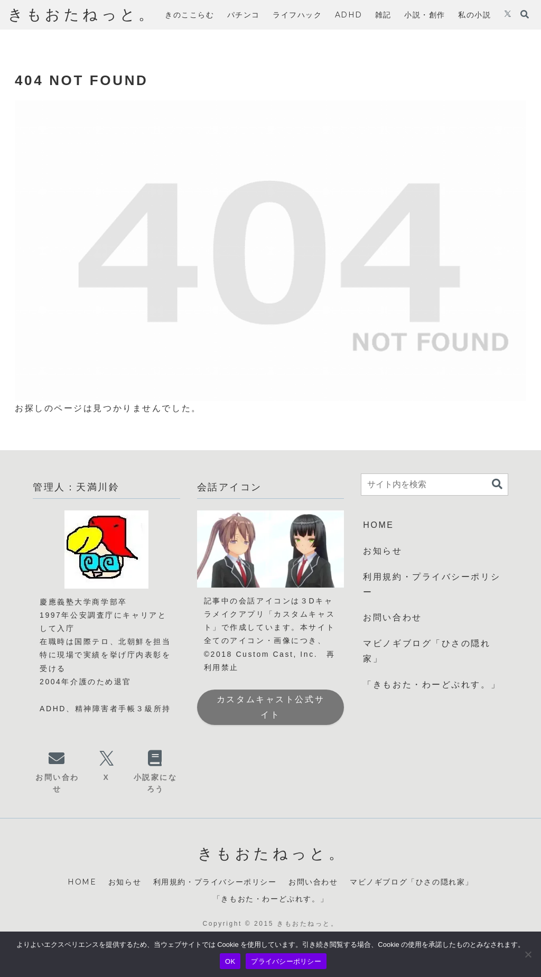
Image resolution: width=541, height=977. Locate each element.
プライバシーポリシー (286, 961)
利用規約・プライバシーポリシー (431, 584)
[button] (497, 484)
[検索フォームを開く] (524, 14)
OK (230, 961)
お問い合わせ (392, 617)
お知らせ (382, 550)
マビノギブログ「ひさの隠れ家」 (426, 651)
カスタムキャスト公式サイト (270, 707)
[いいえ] (528, 954)
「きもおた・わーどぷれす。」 (431, 684)
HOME (378, 524)
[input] (434, 484)
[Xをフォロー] (507, 14)
